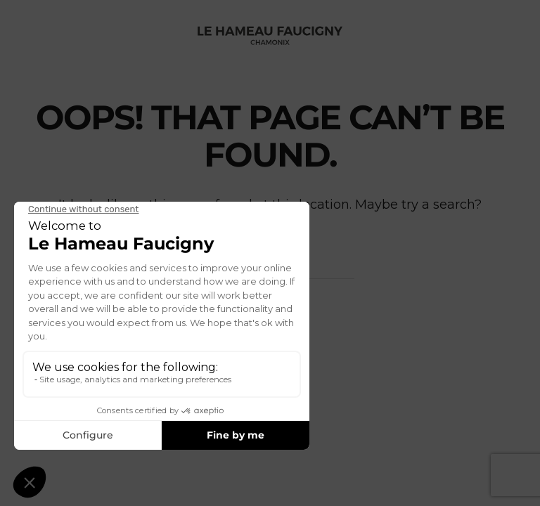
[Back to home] (270, 35)
